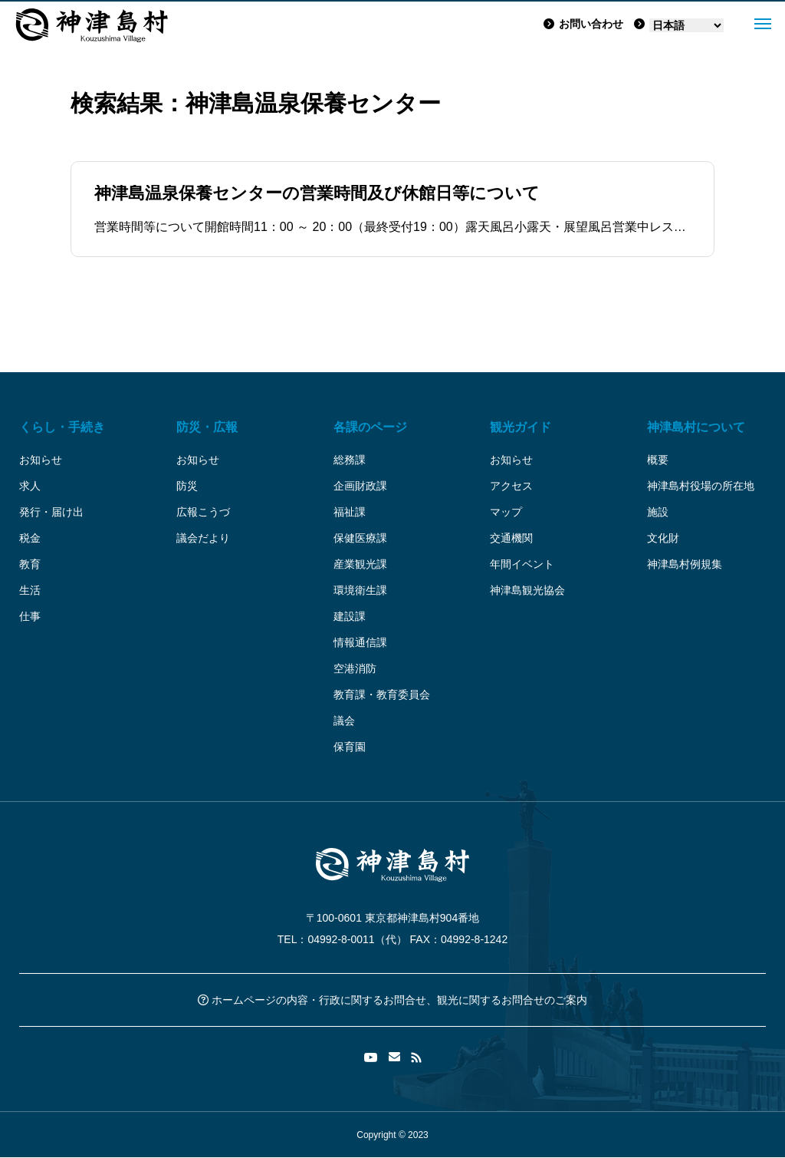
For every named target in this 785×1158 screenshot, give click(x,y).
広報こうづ (203, 512)
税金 (30, 538)
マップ (506, 512)
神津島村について (696, 427)
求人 (30, 486)
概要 (657, 460)
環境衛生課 (360, 590)
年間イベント (522, 564)
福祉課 (349, 512)
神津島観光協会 (527, 590)
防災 (187, 486)
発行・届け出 (51, 512)
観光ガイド (520, 427)
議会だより (203, 538)
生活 (30, 590)
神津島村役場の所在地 (700, 486)
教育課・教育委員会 (381, 694)
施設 (657, 512)
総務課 (349, 460)
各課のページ (370, 427)
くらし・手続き (62, 427)
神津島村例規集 (684, 564)
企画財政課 (360, 486)
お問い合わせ (583, 24)
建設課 (349, 616)
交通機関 (511, 538)
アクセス (511, 486)
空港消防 (354, 668)
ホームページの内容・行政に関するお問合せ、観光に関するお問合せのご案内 (392, 1000)
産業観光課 (360, 564)
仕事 (30, 616)
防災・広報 (207, 427)
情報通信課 (360, 642)
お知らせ (40, 460)
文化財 (663, 538)
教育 (30, 564)
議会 (344, 720)
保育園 (349, 747)
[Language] (686, 25)
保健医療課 (360, 538)
